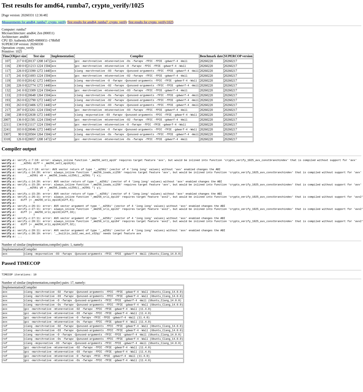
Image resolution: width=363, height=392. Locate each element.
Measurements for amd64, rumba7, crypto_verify (34, 22)
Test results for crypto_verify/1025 (150, 22)
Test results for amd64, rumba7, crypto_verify (97, 22)
